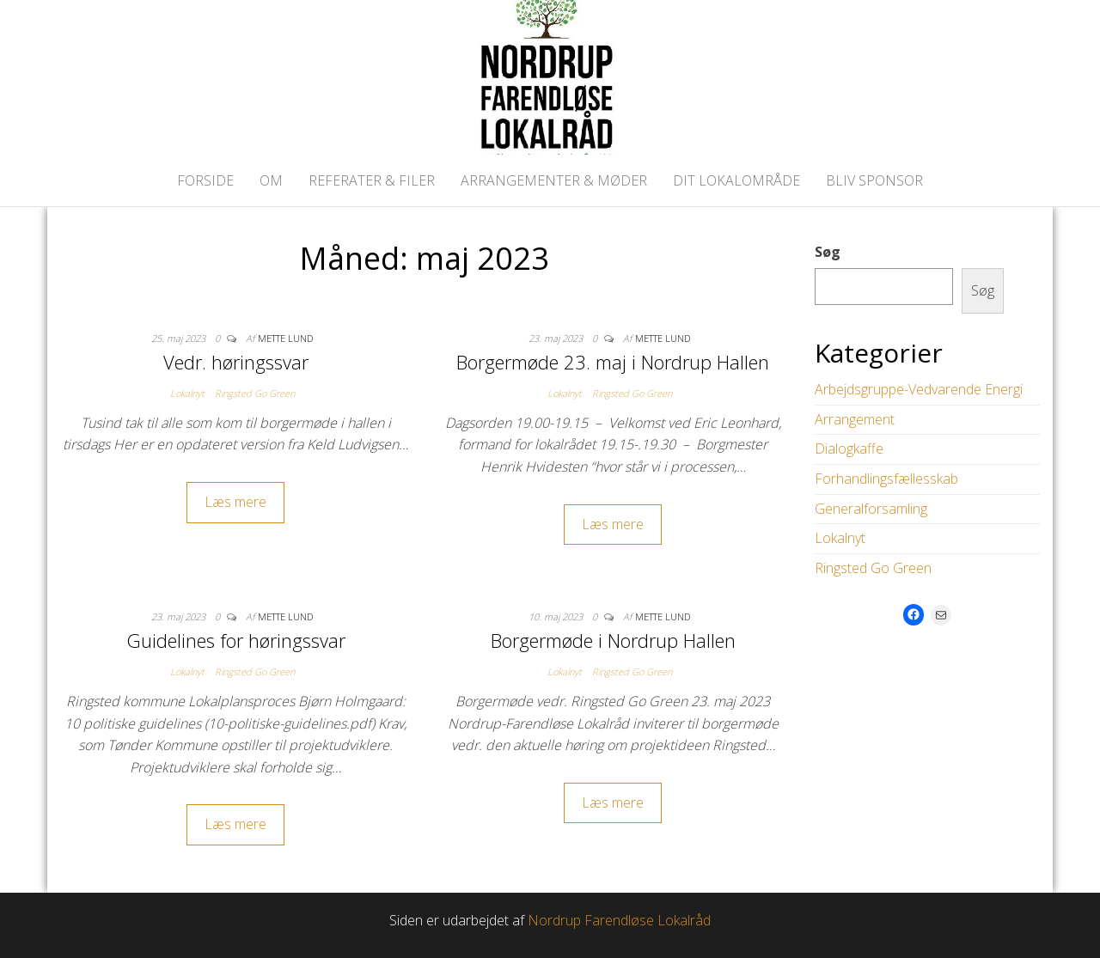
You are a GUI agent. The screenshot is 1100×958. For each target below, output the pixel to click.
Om (271, 180)
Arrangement (855, 419)
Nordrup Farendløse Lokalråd (619, 920)
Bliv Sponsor (874, 180)
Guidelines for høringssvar (235, 640)
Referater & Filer (372, 180)
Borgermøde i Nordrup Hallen (613, 640)
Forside (205, 180)
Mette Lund (285, 338)
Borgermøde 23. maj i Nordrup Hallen (612, 362)
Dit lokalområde (736, 180)
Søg (827, 251)
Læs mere (235, 501)
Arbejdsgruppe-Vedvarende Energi (919, 389)
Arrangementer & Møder (554, 180)
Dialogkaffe (849, 448)
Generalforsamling (871, 508)
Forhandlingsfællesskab (886, 478)
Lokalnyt (187, 393)
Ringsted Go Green (255, 393)
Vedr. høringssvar (236, 362)
